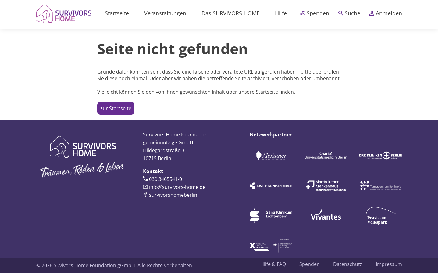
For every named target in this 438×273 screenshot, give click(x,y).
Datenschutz (347, 264)
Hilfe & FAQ (273, 264)
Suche (349, 13)
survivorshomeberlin (173, 195)
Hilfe (281, 13)
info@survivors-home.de (177, 187)
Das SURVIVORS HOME (230, 13)
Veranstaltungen (165, 13)
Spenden (314, 13)
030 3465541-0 (165, 179)
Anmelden (385, 13)
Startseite (117, 13)
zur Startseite (115, 108)
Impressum (389, 264)
